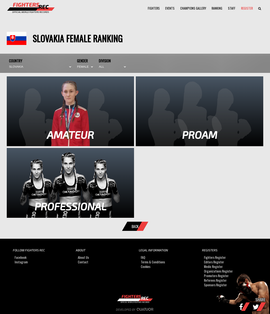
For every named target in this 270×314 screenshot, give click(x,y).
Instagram (21, 262)
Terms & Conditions (153, 262)
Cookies (145, 267)
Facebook (20, 258)
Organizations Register (218, 271)
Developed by (135, 309)
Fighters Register (215, 258)
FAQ (143, 258)
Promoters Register (216, 276)
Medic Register (213, 267)
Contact (83, 262)
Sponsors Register (215, 285)
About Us (83, 258)
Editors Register (214, 262)
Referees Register (215, 280)
